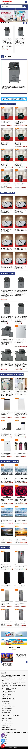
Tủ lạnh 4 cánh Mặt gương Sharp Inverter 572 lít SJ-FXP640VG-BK (6, 569)
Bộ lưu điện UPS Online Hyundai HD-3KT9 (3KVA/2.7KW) (5, 167)
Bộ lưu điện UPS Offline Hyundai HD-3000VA (5, 125)
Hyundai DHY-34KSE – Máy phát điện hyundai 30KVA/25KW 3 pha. (20, 271)
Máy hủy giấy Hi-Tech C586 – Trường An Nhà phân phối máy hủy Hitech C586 (21, 344)
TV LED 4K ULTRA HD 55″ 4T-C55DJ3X (21, 524)
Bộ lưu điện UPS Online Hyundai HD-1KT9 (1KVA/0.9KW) (5, 188)
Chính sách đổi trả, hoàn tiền (7, 722)
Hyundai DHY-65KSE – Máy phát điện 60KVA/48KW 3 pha (7, 252)
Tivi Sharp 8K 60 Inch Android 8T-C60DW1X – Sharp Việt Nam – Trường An (21, 504)
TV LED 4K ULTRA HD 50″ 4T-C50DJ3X (7, 524)
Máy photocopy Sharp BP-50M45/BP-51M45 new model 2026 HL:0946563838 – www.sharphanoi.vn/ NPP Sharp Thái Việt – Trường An (21, 369)
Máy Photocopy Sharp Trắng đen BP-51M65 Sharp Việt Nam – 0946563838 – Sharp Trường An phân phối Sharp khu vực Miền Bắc (7, 322)
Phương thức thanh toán (7, 708)
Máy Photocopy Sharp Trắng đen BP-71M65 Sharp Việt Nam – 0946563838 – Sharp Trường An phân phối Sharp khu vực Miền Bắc (7, 346)
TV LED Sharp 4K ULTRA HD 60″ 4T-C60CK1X (20, 544)
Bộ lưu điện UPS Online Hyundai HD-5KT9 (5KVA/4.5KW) (19, 147)
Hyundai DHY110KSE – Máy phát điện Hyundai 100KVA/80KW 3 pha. (6, 215)
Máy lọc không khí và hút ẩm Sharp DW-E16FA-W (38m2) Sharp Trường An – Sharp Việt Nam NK (21, 417)
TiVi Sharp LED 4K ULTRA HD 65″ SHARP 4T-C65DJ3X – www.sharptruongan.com (21, 483)
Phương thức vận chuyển (7, 710)
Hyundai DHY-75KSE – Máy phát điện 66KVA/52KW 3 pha (21, 233)
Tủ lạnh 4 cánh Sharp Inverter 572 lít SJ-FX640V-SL (21, 569)
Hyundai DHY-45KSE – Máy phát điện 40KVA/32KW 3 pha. (7, 270)
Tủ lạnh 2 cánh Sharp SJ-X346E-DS (20, 607)
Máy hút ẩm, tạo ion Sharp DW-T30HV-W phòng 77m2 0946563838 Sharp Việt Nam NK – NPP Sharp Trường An (7, 397)
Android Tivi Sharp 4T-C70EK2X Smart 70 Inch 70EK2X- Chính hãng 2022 (6, 483)
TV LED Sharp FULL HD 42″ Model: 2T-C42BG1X (6, 544)
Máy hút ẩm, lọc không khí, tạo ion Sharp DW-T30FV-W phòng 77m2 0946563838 (20, 396)
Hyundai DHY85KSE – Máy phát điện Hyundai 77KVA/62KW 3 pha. (6, 234)
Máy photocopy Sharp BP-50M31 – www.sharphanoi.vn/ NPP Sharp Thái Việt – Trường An (7, 368)
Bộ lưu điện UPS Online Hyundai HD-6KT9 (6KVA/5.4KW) (5, 147)
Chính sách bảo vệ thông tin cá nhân (9, 729)
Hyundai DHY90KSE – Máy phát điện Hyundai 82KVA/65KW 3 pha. (20, 215)
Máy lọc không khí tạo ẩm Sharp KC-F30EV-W (6, 458)
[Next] (26, 23)
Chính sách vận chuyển (6, 725)
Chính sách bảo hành (6, 727)
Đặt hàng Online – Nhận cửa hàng (8, 705)
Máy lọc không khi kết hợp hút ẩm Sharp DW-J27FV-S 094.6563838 (7, 417)
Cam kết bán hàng (5, 701)
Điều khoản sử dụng (6, 712)
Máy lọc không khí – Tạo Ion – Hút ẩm (21, 458)
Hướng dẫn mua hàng (6, 703)
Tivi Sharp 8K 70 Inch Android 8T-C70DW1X (7, 503)
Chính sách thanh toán (6, 720)
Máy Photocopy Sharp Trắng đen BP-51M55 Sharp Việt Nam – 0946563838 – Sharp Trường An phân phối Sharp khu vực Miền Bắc (21, 322)
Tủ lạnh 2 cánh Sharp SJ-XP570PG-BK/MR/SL (20, 590)
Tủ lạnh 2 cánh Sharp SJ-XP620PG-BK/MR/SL (6, 590)
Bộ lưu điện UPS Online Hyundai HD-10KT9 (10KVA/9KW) (19, 126)
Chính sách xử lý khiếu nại (7, 718)
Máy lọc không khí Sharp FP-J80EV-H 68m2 (7, 438)
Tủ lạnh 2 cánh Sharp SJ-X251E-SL (20, 627)
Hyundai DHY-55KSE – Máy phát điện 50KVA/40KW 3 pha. (21, 252)
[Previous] (23, 23)
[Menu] (26, 2)
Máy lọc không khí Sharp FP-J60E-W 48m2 (21, 438)
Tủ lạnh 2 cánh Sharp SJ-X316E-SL (6, 627)
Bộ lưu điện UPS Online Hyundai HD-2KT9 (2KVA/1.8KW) (19, 167)
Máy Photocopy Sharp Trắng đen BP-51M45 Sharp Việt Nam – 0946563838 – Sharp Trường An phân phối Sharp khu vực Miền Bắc (20, 42)
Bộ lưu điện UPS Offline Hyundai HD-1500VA (19, 188)
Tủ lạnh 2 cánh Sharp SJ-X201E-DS (6, 607)
